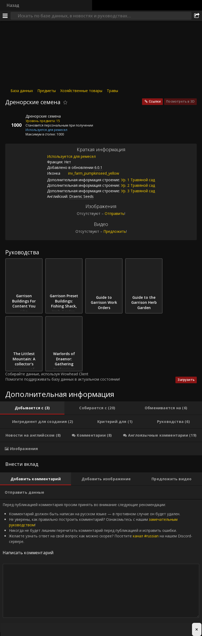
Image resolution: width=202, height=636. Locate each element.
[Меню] (5, 16)
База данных (22, 90)
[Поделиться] (196, 16)
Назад (13, 5)
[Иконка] (14, 120)
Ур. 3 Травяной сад (138, 190)
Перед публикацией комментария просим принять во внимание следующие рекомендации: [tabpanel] (101, 565)
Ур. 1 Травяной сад (138, 179)
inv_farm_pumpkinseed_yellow (89, 173)
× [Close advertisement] (196, 629)
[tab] (32, 408)
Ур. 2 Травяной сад (138, 185)
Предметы (46, 90)
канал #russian (146, 535)
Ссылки (155, 101)
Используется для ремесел (71, 156)
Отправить (114, 213)
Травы (112, 90)
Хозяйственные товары (81, 90)
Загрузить (186, 379)
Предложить (114, 231)
